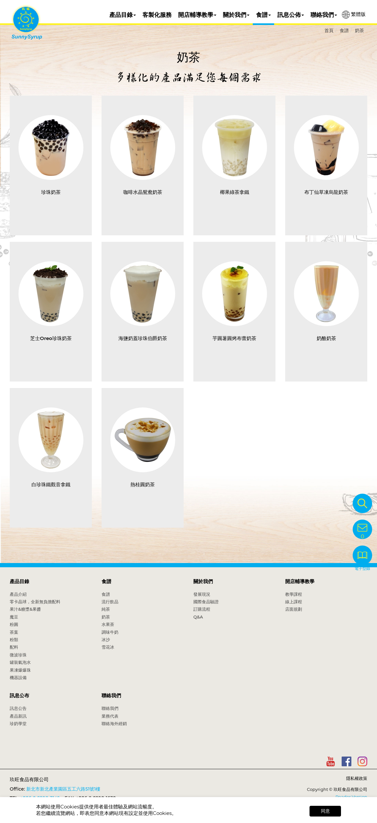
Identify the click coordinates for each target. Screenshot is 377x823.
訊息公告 (18, 708)
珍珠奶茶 (51, 192)
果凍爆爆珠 (20, 670)
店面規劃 (293, 609)
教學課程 (293, 594)
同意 (325, 811)
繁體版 (354, 14)
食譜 (263, 14)
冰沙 (106, 639)
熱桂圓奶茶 (142, 484)
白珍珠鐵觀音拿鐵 (50, 484)
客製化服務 (157, 14)
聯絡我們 (323, 14)
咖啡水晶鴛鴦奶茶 (142, 192)
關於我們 (236, 14)
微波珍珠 (18, 654)
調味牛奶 (110, 632)
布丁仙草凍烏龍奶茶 (326, 192)
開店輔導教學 (197, 14)
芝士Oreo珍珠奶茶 (51, 338)
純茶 (106, 609)
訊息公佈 (290, 14)
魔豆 (14, 616)
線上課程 (293, 601)
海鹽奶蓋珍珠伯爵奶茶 (142, 338)
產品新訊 (18, 716)
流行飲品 (110, 601)
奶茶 (359, 30)
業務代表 (110, 716)
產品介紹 (18, 594)
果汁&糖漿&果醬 (25, 609)
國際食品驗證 (206, 601)
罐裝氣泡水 (20, 662)
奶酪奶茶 (326, 338)
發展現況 (201, 594)
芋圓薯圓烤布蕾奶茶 (234, 338)
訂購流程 (201, 609)
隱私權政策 (356, 778)
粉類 (14, 639)
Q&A (198, 616)
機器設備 (18, 677)
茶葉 (14, 632)
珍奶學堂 (18, 723)
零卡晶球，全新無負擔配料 (35, 601)
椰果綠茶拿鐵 (234, 192)
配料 (14, 647)
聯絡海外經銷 (114, 723)
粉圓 (14, 624)
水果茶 (108, 624)
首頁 (329, 30)
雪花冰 (108, 647)
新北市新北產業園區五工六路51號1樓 (63, 789)
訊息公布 (19, 695)
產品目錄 (122, 14)
